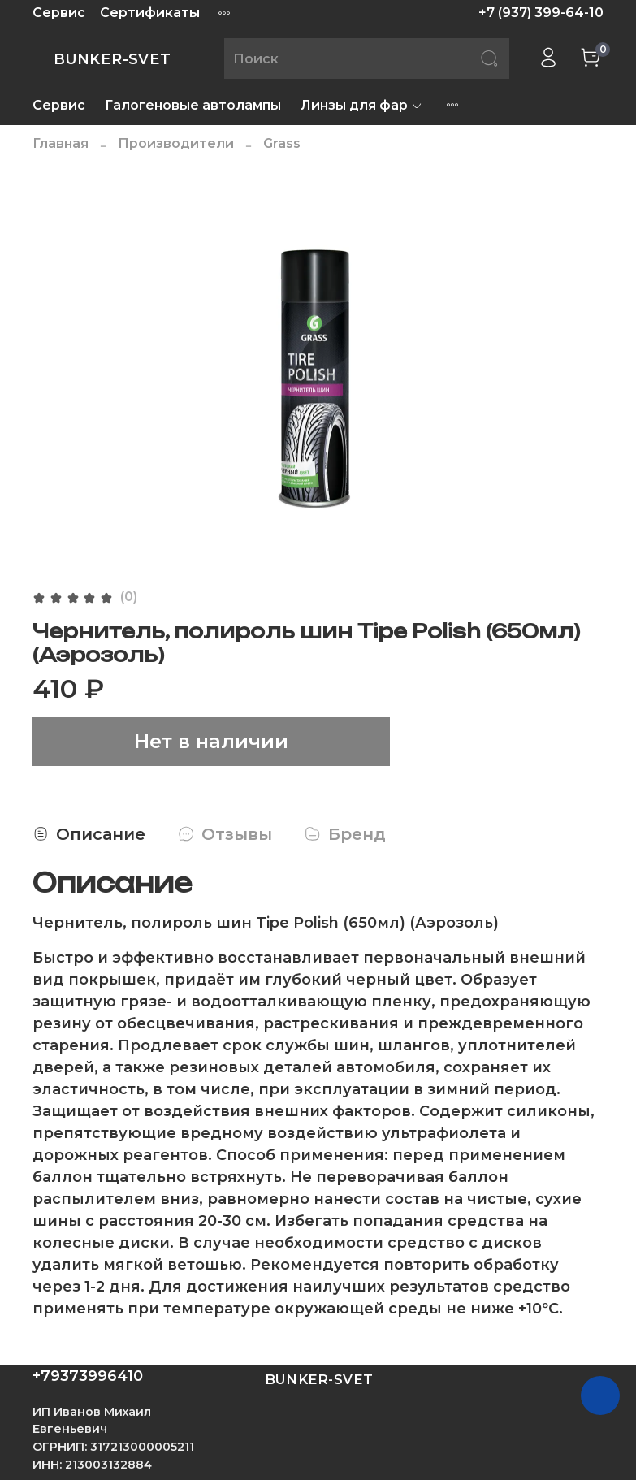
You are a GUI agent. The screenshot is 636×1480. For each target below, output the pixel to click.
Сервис (58, 12)
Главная (60, 143)
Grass (282, 143)
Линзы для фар (362, 105)
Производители (176, 143)
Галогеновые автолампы (193, 105)
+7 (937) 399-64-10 (541, 12)
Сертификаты (150, 12)
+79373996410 (87, 1376)
